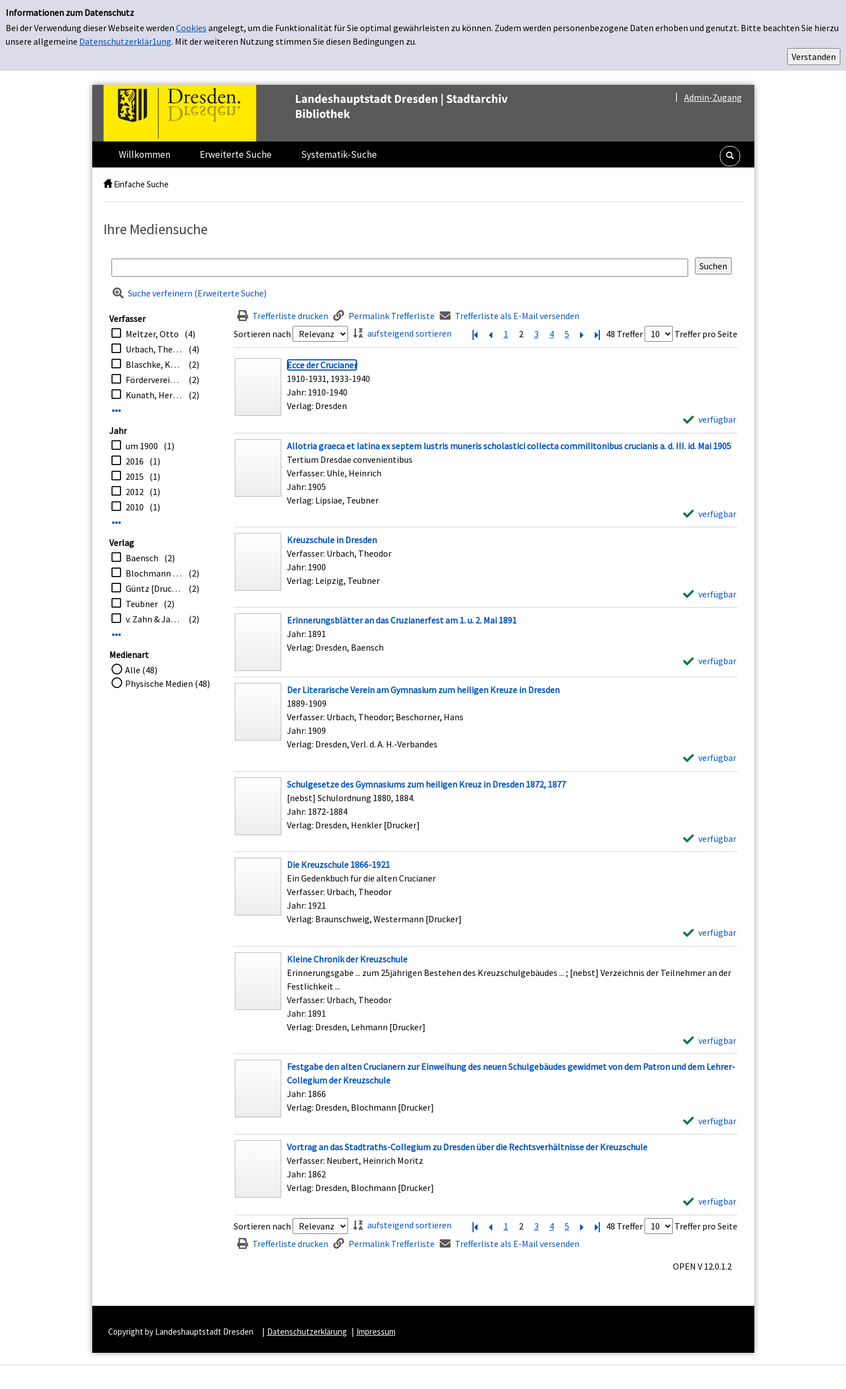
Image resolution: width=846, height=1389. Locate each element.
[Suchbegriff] (399, 268)
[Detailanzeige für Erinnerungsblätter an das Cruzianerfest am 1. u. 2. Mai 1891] (402, 620)
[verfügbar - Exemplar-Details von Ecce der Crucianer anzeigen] (709, 419)
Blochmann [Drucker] (154, 573)
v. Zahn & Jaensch (154, 619)
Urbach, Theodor (154, 349)
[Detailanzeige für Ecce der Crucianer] (322, 365)
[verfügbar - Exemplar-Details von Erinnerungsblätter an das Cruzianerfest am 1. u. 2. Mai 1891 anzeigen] (709, 661)
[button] (730, 156)
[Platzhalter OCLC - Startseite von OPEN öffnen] (329, 113)
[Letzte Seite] (597, 334)
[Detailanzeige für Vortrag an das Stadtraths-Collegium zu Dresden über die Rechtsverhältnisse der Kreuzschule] (467, 1147)
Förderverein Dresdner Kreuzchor (154, 379)
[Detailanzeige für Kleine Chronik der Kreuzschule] (347, 959)
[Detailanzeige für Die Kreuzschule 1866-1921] (338, 864)
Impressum (376, 1331)
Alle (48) (141, 670)
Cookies (191, 27)
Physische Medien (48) (167, 683)
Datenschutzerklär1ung (125, 41)
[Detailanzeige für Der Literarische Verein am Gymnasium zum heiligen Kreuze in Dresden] (423, 689)
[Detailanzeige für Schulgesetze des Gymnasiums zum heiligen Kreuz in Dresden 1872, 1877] (426, 784)
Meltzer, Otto (152, 333)
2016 (135, 461)
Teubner (142, 603)
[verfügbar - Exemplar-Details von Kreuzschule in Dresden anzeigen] (709, 594)
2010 (135, 507)
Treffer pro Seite (706, 333)
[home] (108, 184)
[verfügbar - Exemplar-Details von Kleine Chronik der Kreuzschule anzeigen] (709, 1040)
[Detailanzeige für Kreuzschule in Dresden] (332, 539)
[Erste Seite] (475, 334)
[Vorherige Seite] (490, 334)
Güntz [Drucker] (154, 588)
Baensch (142, 558)
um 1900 (142, 445)
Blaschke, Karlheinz (154, 364)
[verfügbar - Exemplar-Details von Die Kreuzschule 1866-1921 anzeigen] (709, 932)
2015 (135, 476)
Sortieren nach (262, 333)
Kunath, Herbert (154, 395)
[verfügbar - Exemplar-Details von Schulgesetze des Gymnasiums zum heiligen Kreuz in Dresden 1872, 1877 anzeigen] (709, 838)
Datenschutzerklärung (307, 1331)
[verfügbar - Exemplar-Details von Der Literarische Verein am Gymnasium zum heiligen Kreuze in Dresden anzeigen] (709, 757)
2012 (135, 491)
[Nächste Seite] (582, 334)
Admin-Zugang (713, 97)
